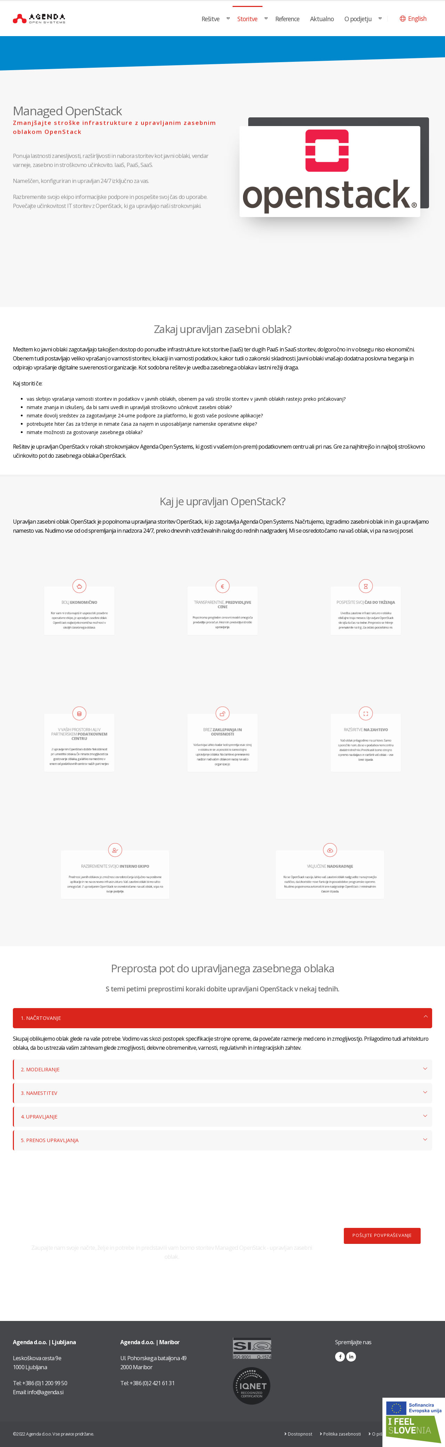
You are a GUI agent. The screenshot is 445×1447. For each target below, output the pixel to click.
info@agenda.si (45, 1392)
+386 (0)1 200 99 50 (44, 1383)
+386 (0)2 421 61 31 (152, 1383)
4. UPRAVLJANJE (40, 1116)
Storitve (247, 19)
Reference (287, 19)
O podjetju (358, 19)
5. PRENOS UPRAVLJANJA (52, 1140)
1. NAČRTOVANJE (42, 1018)
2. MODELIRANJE (42, 1069)
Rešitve (210, 19)
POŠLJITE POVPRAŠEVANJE (382, 1235)
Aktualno (322, 19)
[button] (413, 18)
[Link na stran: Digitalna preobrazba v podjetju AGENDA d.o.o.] (413, 1422)
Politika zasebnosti (342, 1434)
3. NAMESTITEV (40, 1093)
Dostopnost (299, 1434)
